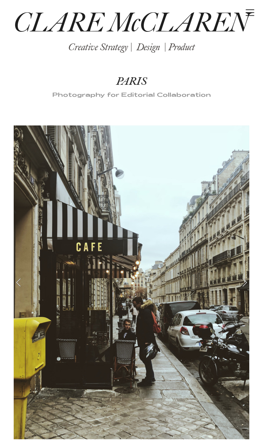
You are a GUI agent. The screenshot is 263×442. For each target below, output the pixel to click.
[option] (131, 282)
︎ (250, 12)
